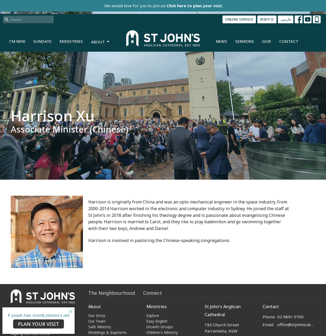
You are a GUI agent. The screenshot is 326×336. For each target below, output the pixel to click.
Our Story (96, 315)
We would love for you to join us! (163, 5)
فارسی (286, 19)
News (221, 41)
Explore (152, 315)
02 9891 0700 (290, 316)
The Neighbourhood (111, 293)
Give (266, 41)
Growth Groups (159, 326)
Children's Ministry (162, 332)
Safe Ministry (99, 326)
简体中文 (267, 19)
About (100, 42)
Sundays (42, 41)
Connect (152, 293)
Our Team (97, 321)
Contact (288, 41)
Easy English (156, 321)
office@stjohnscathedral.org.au (296, 324)
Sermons (244, 41)
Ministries (71, 41)
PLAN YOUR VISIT (38, 324)
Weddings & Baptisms (107, 332)
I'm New (17, 41)
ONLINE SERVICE (239, 19)
